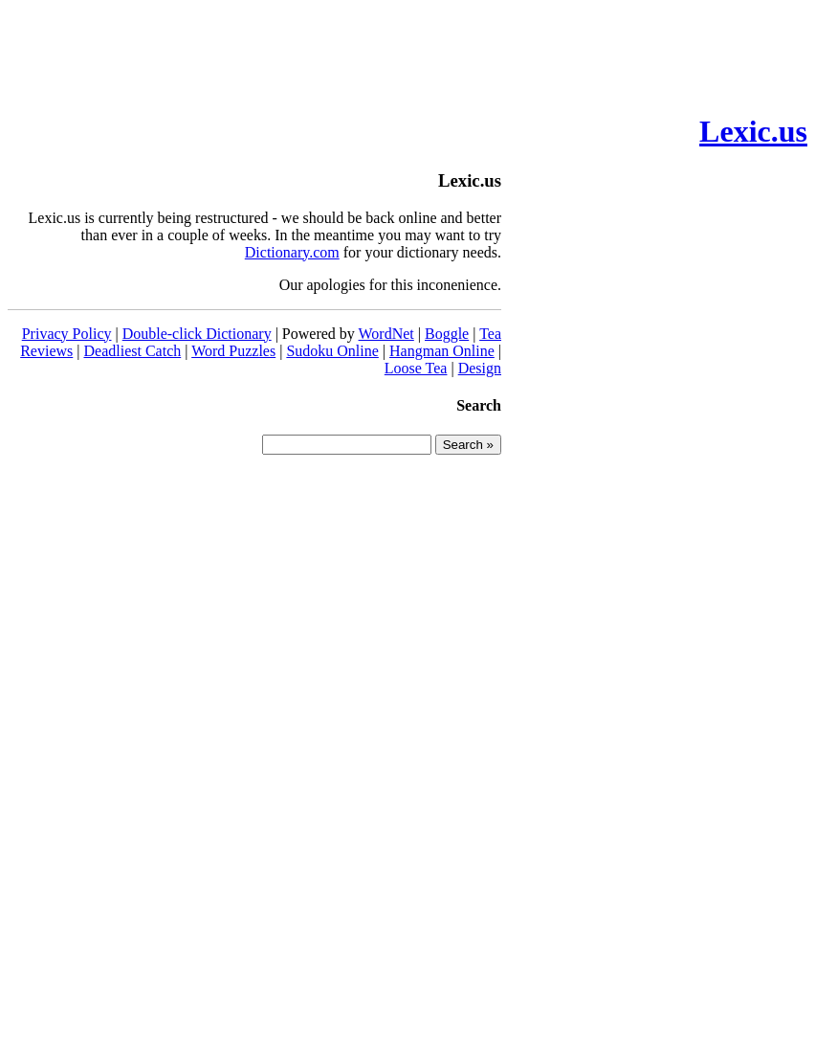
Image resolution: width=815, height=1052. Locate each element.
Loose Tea (416, 368)
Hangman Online (442, 351)
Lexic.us (753, 131)
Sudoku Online (332, 351)
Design (479, 368)
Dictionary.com (292, 252)
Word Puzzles (233, 351)
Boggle (447, 333)
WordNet (386, 333)
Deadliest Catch (132, 351)
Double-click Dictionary (197, 333)
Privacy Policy (67, 333)
